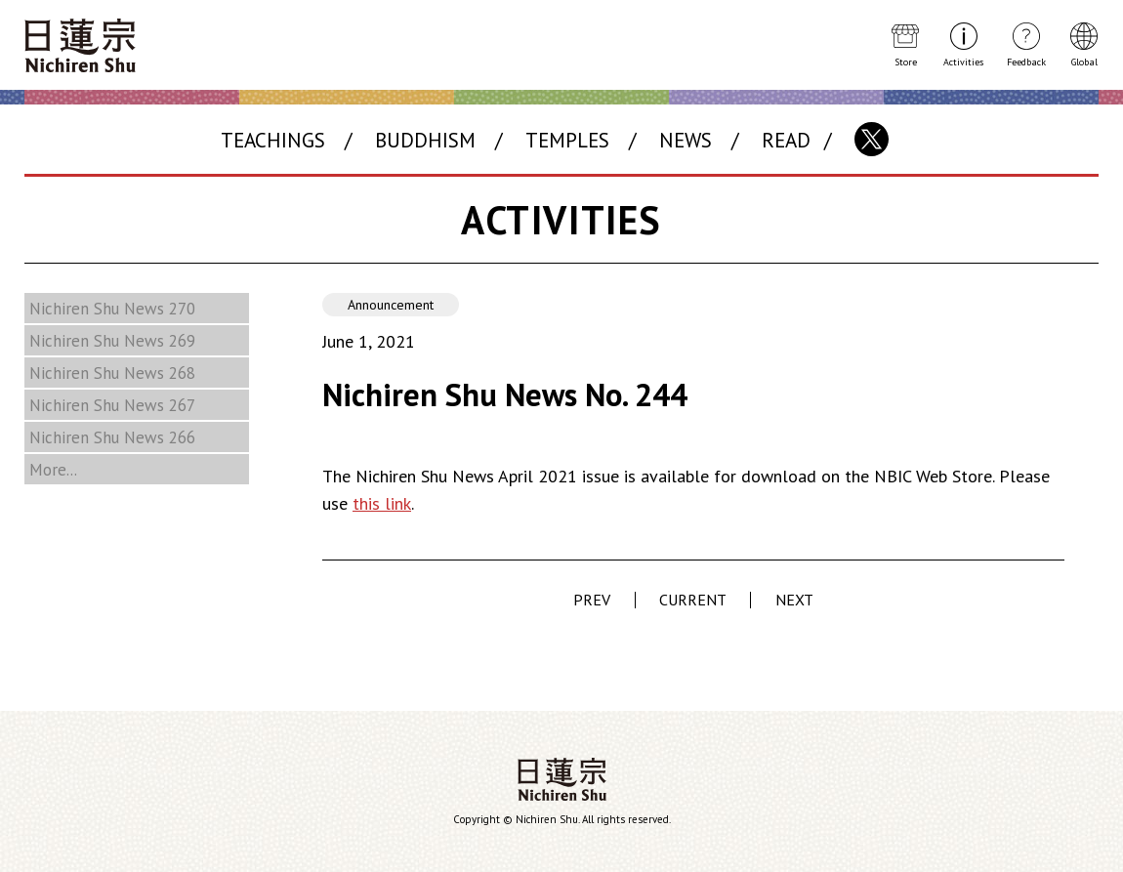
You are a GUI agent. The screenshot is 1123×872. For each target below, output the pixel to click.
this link (382, 503)
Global (1084, 61)
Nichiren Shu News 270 (112, 308)
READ (786, 140)
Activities (963, 61)
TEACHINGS (273, 140)
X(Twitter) (871, 139)
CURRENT (693, 600)
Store (905, 61)
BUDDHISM (425, 140)
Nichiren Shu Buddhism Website (80, 45)
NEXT (794, 599)
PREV (591, 599)
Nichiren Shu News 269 (112, 341)
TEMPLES (567, 140)
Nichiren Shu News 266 (112, 437)
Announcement (391, 304)
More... (53, 469)
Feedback (1026, 61)
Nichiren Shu (562, 779)
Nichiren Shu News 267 (112, 405)
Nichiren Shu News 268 (112, 373)
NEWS (685, 140)
